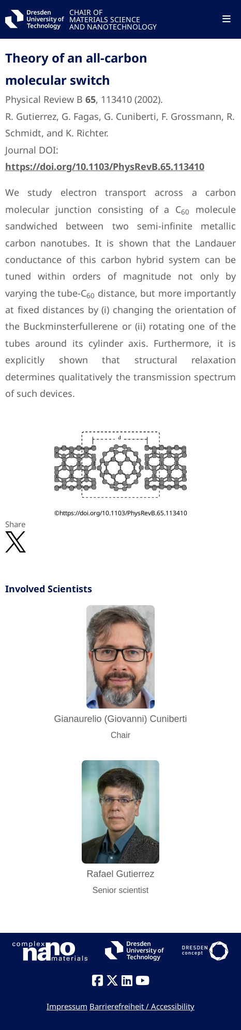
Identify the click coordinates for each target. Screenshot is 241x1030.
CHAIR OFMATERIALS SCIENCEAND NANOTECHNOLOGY (113, 18)
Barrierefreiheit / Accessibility (141, 1006)
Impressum (67, 1006)
